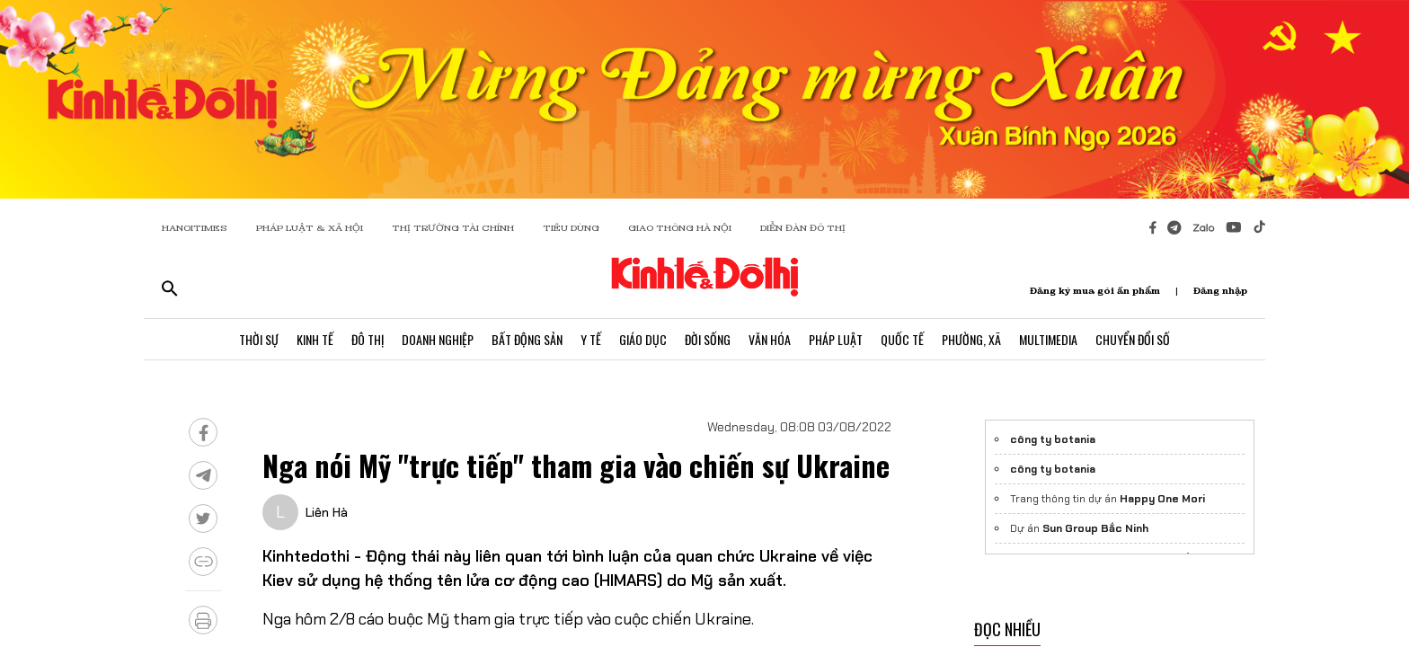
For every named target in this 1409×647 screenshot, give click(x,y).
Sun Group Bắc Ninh (1095, 528)
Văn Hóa (770, 339)
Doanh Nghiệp (438, 339)
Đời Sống (708, 339)
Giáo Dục (643, 339)
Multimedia (1048, 339)
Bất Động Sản (527, 339)
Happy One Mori (1162, 499)
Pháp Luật (836, 339)
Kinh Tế (315, 339)
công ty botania (1052, 439)
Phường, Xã (971, 339)
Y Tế (590, 339)
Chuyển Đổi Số (1132, 339)
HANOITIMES (194, 228)
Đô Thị (367, 339)
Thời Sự (259, 339)
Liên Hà (327, 512)
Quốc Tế (902, 339)
